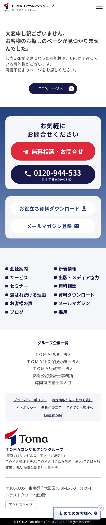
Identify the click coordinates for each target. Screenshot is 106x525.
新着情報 (67, 269)
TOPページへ (51, 88)
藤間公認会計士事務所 (53, 375)
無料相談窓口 (51, 407)
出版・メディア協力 (78, 277)
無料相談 (67, 286)
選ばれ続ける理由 (28, 295)
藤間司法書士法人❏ (53, 382)
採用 (62, 312)
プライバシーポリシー (30, 399)
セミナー (19, 286)
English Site (53, 414)
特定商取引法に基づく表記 (72, 399)
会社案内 (19, 269)
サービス (19, 277)
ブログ (16, 312)
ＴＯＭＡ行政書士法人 (53, 368)
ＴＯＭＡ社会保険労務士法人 (53, 361)
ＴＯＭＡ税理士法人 (53, 354)
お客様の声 (21, 303)
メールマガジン (74, 303)
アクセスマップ (20, 504)
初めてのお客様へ (79, 407)
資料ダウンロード (76, 295)
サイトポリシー (25, 407)
